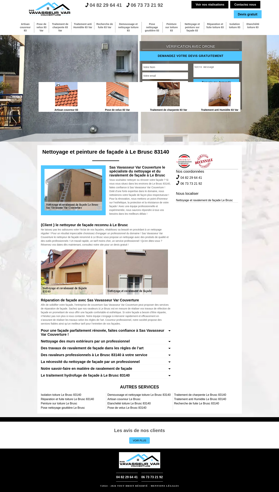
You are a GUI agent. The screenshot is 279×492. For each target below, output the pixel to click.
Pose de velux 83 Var (41, 27)
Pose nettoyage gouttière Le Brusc (63, 407)
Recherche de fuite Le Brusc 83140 (196, 403)
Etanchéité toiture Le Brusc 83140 (129, 403)
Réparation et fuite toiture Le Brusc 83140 (67, 399)
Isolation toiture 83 (234, 26)
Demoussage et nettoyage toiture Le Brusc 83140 (139, 394)
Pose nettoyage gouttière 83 (152, 27)
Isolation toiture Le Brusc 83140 (61, 394)
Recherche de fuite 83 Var (104, 26)
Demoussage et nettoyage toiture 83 (128, 27)
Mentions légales (165, 486)
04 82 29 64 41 (105, 5)
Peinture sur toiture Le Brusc (59, 403)
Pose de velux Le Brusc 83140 (126, 407)
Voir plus (139, 440)
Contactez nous (245, 4)
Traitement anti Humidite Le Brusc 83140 (200, 399)
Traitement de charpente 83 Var (60, 27)
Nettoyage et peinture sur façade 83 (192, 27)
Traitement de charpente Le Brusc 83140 (200, 394)
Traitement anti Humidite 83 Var (83, 27)
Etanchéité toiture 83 (253, 26)
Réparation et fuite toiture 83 (214, 26)
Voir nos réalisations (210, 4)
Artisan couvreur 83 (25, 27)
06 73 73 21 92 (148, 5)
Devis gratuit (247, 14)
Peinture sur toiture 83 (171, 27)
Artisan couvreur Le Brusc (123, 399)
